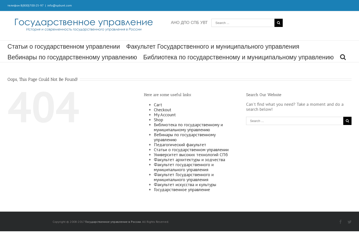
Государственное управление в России (113, 222)
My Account (165, 115)
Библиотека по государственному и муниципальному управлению (238, 57)
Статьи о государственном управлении (63, 46)
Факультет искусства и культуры (185, 184)
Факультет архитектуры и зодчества (189, 159)
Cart (158, 105)
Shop (158, 119)
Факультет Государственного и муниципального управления (212, 46)
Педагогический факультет (180, 144)
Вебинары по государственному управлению (72, 57)
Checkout (162, 110)
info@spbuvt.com (59, 5)
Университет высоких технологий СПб (191, 154)
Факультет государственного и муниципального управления (184, 167)
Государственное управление (182, 189)
